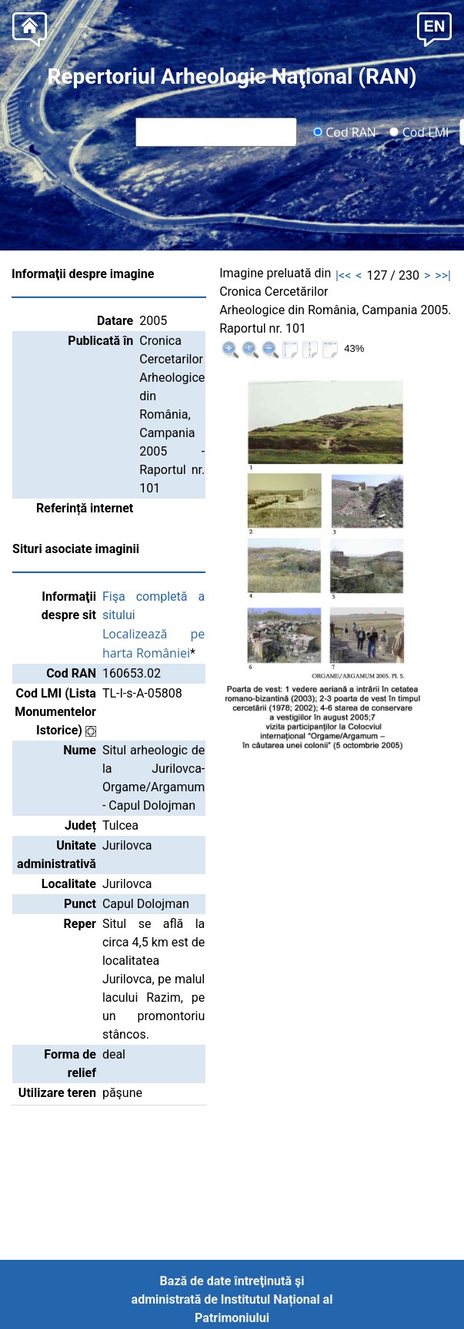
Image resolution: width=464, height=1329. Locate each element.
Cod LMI (419, 131)
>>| (443, 275)
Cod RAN (344, 131)
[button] (434, 28)
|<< (343, 275)
